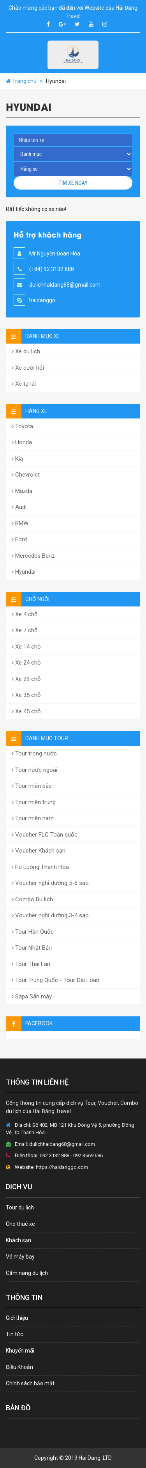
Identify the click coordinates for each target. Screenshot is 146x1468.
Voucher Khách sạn (38, 850)
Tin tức (14, 1334)
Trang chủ (24, 81)
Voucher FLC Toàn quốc (44, 834)
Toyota (22, 426)
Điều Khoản (19, 1367)
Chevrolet (26, 474)
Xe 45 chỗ (26, 711)
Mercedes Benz (33, 555)
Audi (19, 507)
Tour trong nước (34, 753)
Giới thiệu (17, 1318)
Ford (19, 539)
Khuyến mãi (20, 1350)
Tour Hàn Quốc (33, 931)
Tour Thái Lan (31, 964)
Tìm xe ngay (72, 183)
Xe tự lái (24, 383)
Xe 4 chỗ (25, 614)
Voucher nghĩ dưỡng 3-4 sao (50, 915)
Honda (22, 442)
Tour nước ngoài (34, 769)
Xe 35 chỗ (26, 695)
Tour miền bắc (32, 785)
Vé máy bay (20, 1256)
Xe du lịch (26, 351)
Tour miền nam (33, 818)
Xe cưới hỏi (28, 367)
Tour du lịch (20, 1207)
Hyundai (23, 571)
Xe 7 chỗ (25, 630)
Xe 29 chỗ (26, 679)
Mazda (22, 491)
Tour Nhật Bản (32, 947)
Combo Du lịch (32, 899)
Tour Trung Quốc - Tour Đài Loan (55, 980)
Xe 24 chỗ (26, 662)
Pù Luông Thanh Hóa (40, 867)
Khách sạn (18, 1240)
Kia (17, 458)
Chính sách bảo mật (30, 1383)
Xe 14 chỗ (26, 646)
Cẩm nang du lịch (27, 1273)
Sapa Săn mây (32, 996)
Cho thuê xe (20, 1224)
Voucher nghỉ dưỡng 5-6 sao (50, 882)
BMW (20, 523)
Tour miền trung (34, 802)
